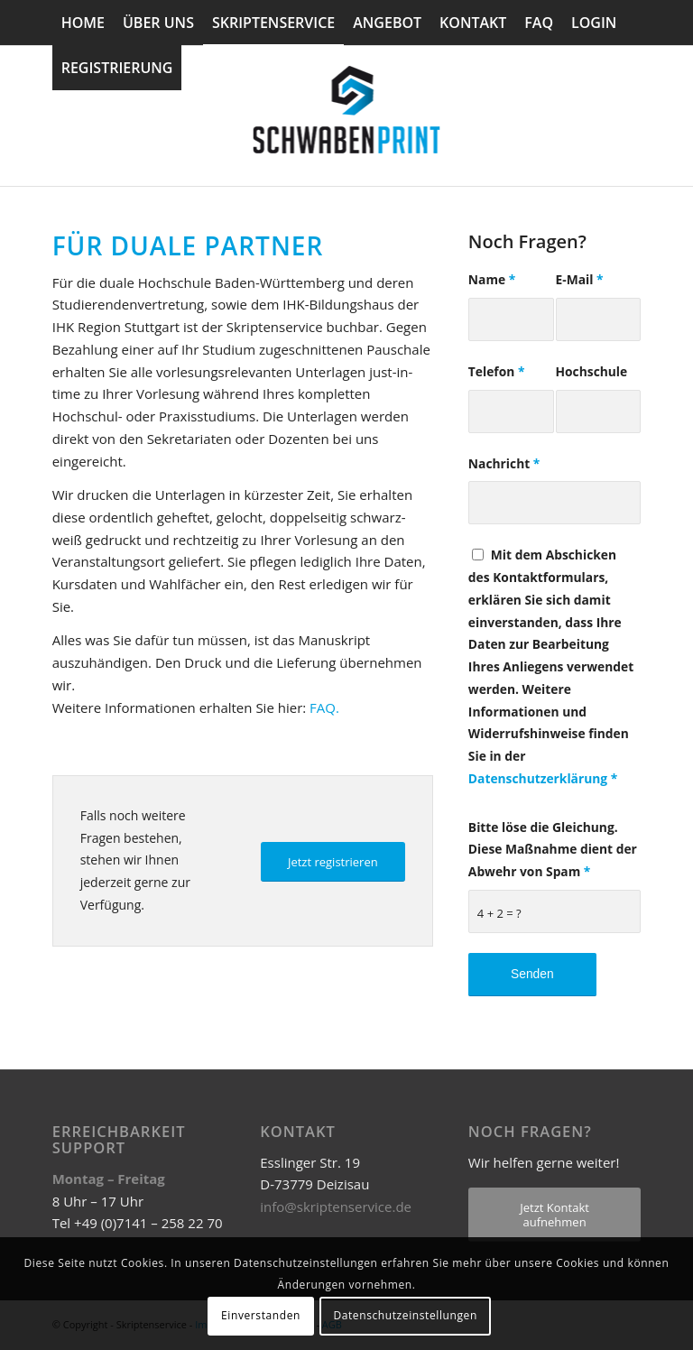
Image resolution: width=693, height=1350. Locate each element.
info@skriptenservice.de (335, 1206)
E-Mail (580, 279)
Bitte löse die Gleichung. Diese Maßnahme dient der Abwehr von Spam (552, 849)
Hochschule (592, 371)
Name (491, 279)
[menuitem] (83, 22)
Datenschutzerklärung (537, 778)
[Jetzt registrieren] (333, 862)
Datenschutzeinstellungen (405, 1315)
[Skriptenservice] (347, 115)
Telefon (496, 371)
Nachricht (504, 463)
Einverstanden (260, 1315)
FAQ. (324, 707)
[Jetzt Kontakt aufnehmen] (554, 1215)
